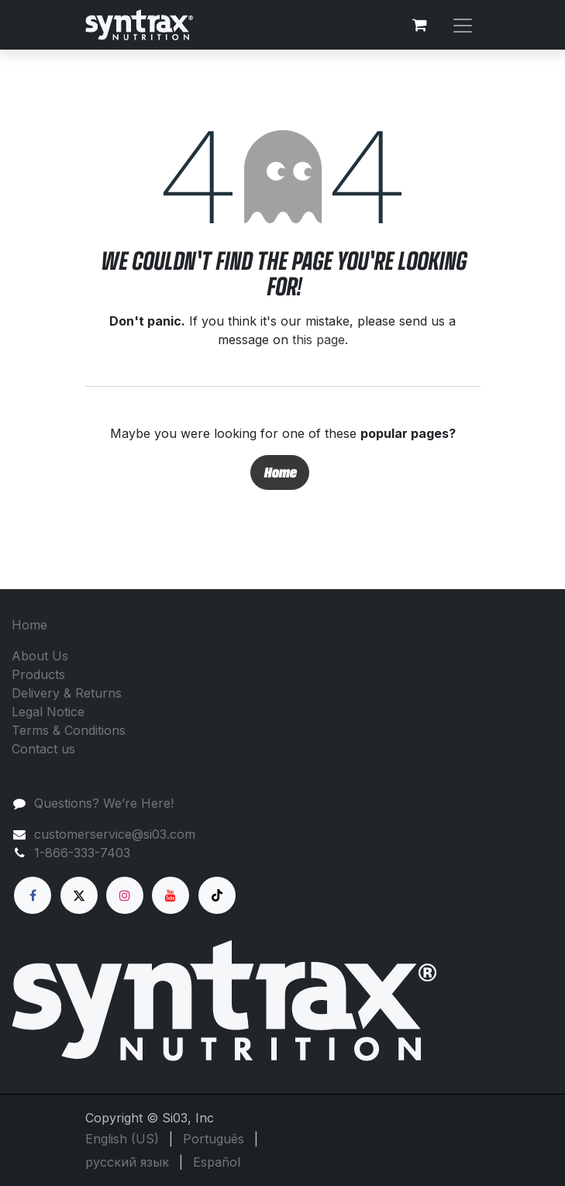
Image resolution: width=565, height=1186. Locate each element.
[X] (79, 895)
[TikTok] (217, 895)
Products (38, 674)
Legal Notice (48, 711)
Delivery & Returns (67, 693)
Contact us (43, 749)
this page (318, 339)
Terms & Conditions (69, 730)
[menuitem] (122, 1138)
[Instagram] (124, 895)
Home (280, 472)
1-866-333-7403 (82, 852)
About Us (40, 656)
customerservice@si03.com (114, 834)
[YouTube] (170, 895)
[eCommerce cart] (420, 24)
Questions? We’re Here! (104, 803)
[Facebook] (32, 895)
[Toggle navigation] (463, 24)
